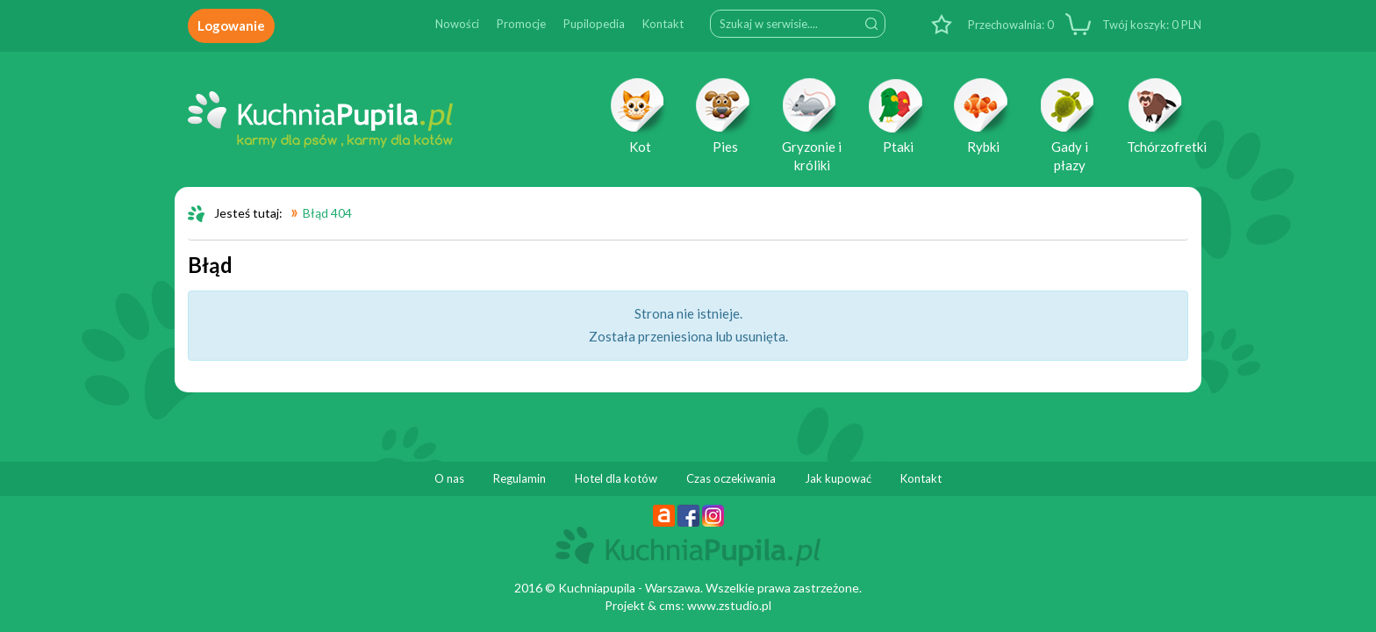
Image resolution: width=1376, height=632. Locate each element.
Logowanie (231, 25)
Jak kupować (838, 478)
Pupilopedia (594, 24)
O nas (449, 478)
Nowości (457, 24)
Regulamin (519, 478)
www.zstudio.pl (729, 605)
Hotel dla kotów (616, 478)
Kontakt (663, 24)
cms (670, 605)
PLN (1150, 25)
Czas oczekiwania (731, 478)
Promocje (521, 24)
